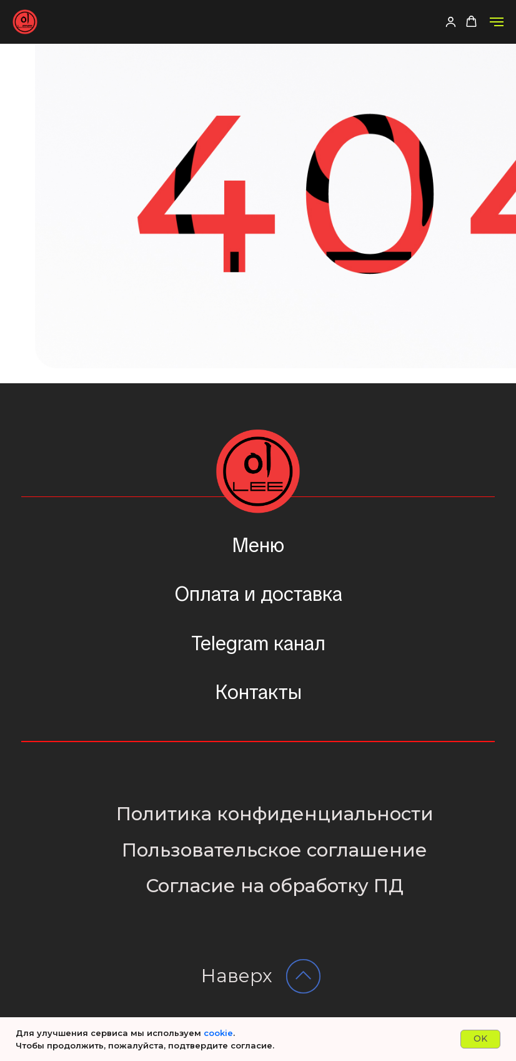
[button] (451, 22)
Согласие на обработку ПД (275, 886)
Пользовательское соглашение (274, 850)
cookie (218, 1033)
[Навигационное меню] (497, 22)
